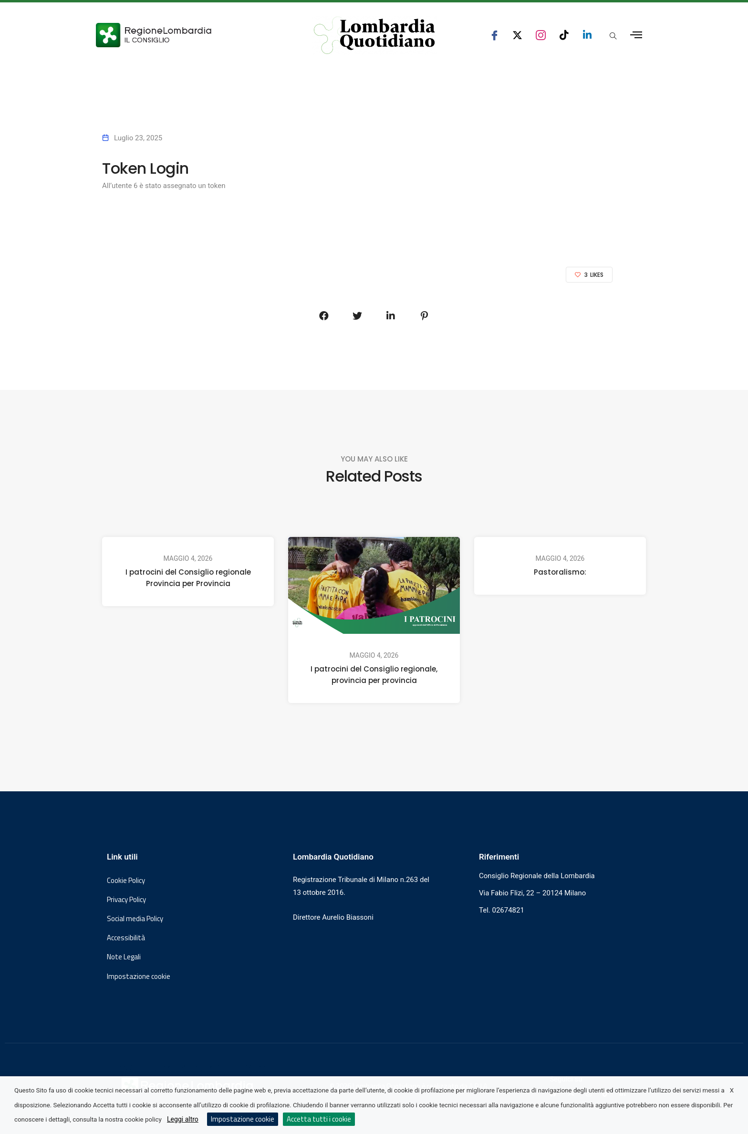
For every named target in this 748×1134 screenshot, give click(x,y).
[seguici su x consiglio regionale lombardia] (517, 35)
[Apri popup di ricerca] (613, 36)
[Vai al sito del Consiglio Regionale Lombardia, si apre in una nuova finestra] (189, 35)
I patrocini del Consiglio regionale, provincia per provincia (374, 674)
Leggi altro (182, 1119)
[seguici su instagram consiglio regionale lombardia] (540, 35)
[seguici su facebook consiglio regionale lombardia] (494, 35)
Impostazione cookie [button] (138, 976)
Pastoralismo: (560, 572)
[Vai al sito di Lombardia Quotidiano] (374, 35)
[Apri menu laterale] (636, 35)
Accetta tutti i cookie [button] (319, 1118)
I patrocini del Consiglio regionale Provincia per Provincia (188, 577)
